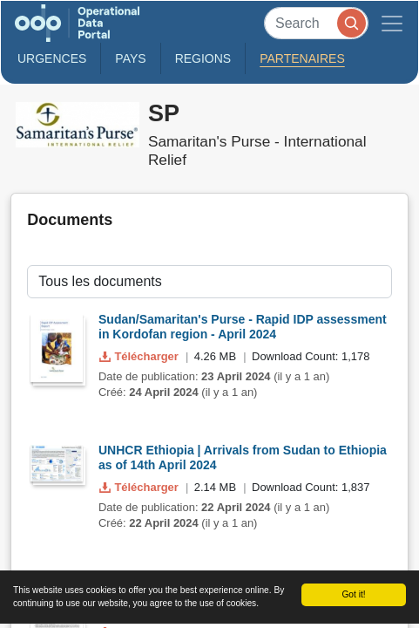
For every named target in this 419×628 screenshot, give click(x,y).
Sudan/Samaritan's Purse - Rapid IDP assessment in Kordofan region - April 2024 (242, 326)
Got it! (353, 594)
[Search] (316, 23)
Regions (203, 58)
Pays (130, 58)
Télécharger (140, 356)
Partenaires (302, 58)
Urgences (51, 58)
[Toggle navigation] (392, 23)
